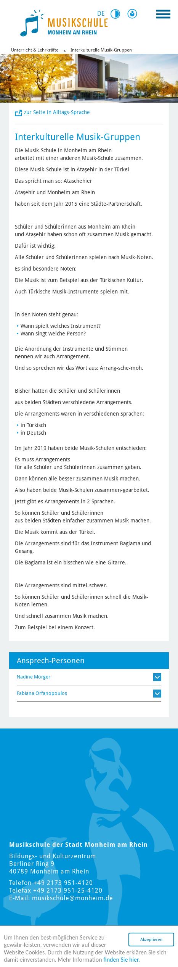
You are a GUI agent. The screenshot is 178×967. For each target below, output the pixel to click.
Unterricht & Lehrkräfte (34, 50)
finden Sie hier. (121, 959)
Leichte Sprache (134, 13)
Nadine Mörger (33, 677)
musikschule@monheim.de (72, 898)
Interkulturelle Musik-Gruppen (101, 50)
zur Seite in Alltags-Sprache (57, 112)
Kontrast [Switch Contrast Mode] (118, 14)
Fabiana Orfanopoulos (42, 693)
